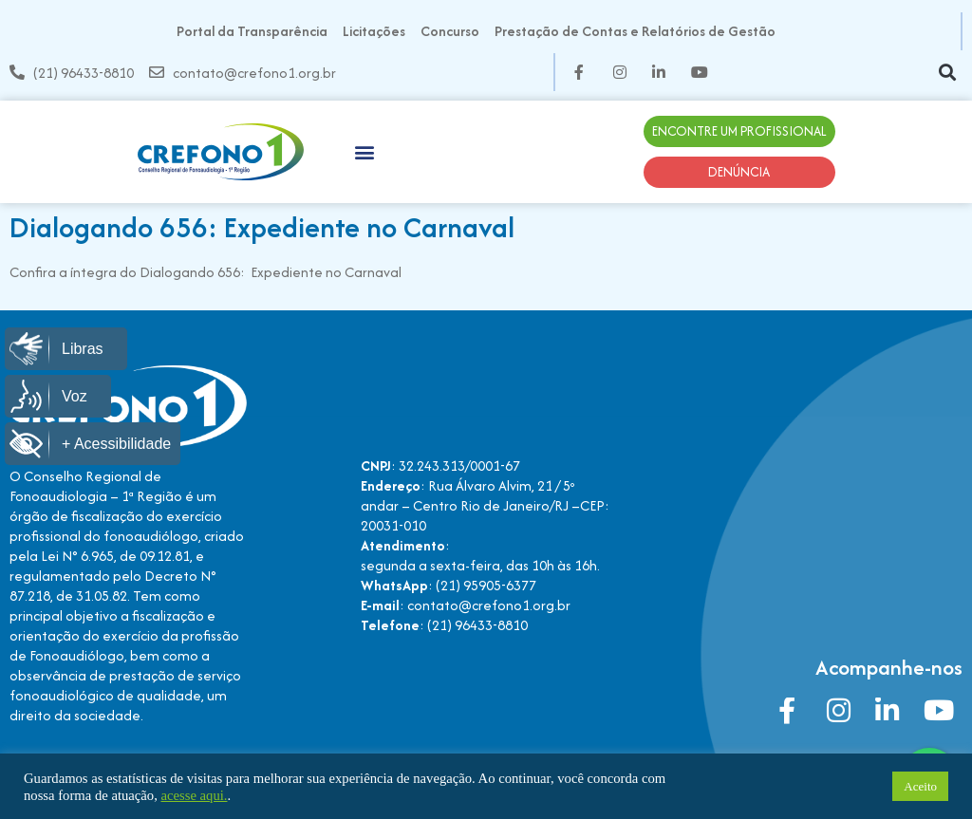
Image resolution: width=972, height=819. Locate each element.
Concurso (450, 31)
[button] (947, 72)
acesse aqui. (193, 795)
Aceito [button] (920, 786)
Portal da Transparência (252, 31)
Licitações (374, 31)
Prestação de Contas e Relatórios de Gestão (635, 31)
